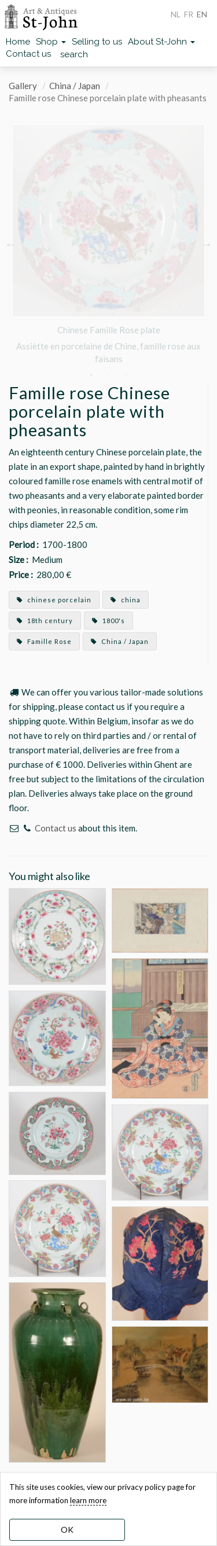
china (126, 599)
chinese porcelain (54, 599)
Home (18, 41)
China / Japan (74, 85)
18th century (45, 620)
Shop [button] (51, 41)
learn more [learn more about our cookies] (88, 1500)
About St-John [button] (161, 41)
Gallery (23, 85)
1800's (108, 620)
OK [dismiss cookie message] (67, 1529)
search (74, 54)
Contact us (28, 54)
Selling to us (97, 41)
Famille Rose (44, 641)
